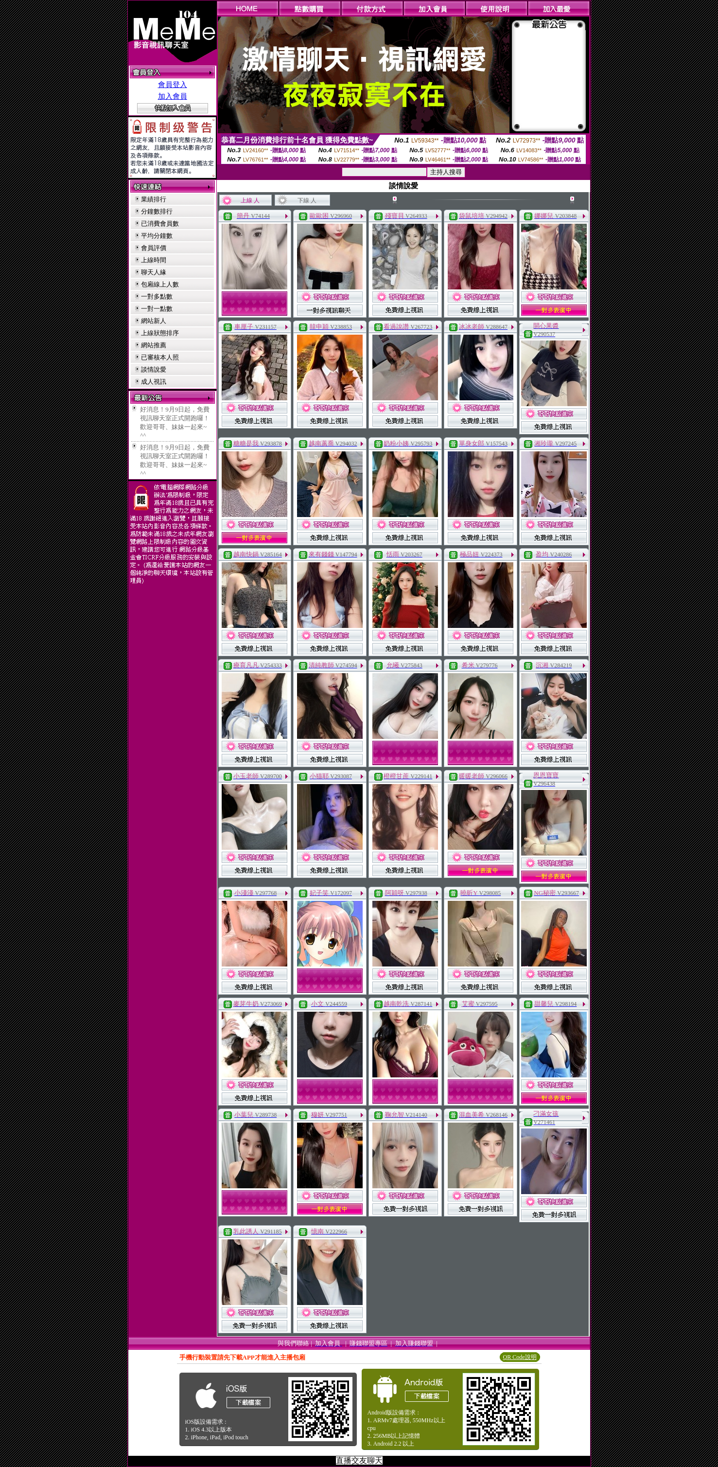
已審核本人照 (160, 357)
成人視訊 (153, 381)
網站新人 (153, 320)
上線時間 (153, 260)
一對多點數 (157, 296)
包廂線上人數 (160, 284)
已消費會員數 (160, 223)
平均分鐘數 (157, 235)
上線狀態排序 (160, 333)
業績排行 (153, 199)
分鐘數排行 (157, 211)
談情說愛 (153, 369)
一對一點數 (157, 308)
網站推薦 (153, 345)
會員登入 (172, 85)
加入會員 (172, 96)
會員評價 (153, 247)
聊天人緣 (153, 272)
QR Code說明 (520, 1357)
